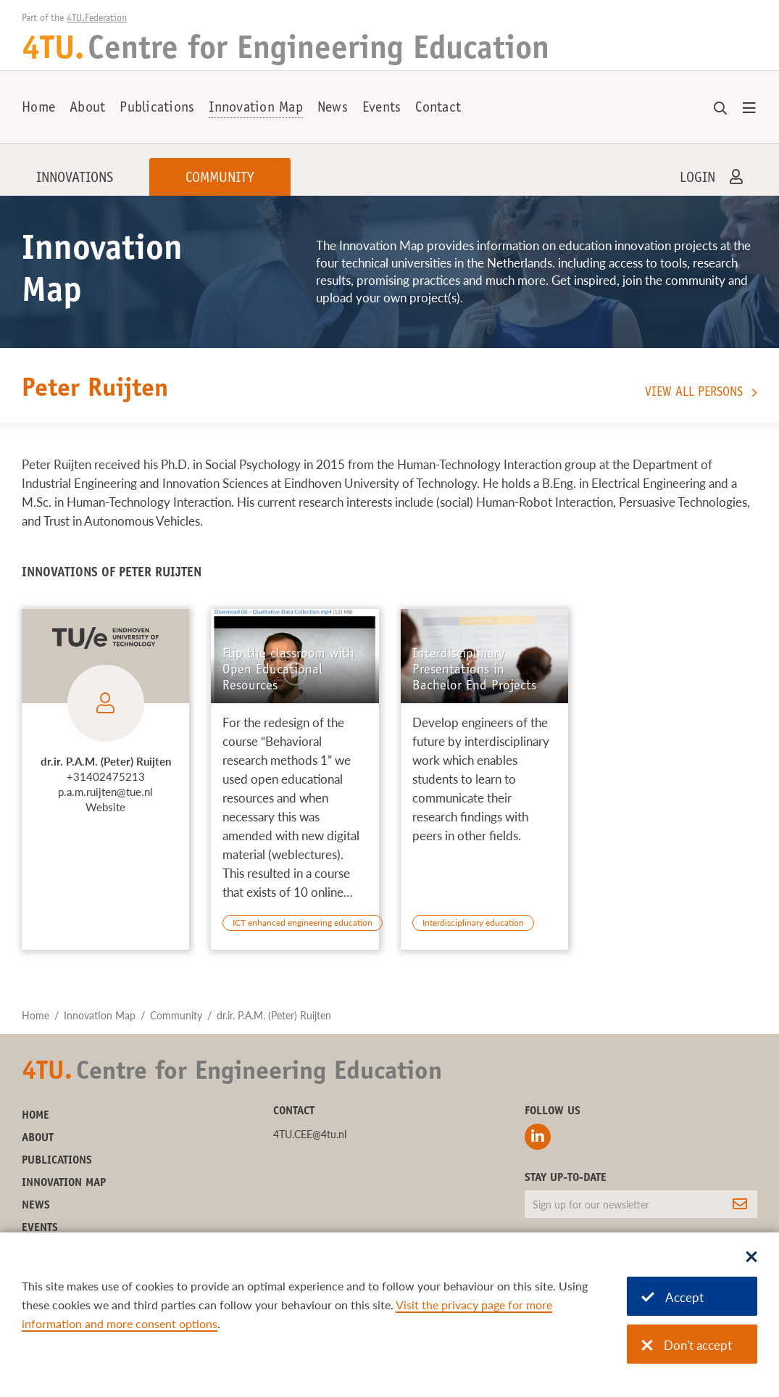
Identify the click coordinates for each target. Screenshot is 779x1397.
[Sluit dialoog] (751, 1258)
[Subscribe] (739, 1204)
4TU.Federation (97, 19)
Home (38, 108)
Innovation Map (256, 108)
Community (220, 179)
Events (381, 108)
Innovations (74, 179)
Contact (438, 108)
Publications (157, 108)
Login (697, 179)
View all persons (694, 392)
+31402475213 (106, 776)
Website (105, 806)
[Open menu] (749, 109)
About (87, 108)
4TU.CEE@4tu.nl (309, 1134)
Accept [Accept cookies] (672, 1297)
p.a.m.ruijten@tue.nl (105, 791)
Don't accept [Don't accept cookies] (686, 1345)
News (332, 108)
